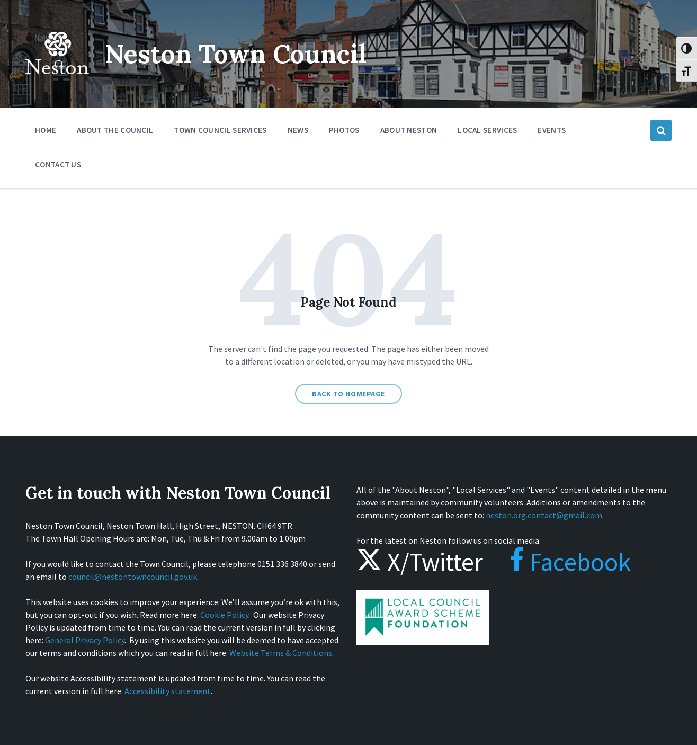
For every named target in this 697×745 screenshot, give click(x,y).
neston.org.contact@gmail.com (544, 515)
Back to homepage (348, 393)
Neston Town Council (236, 54)
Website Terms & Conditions (280, 653)
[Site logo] (57, 81)
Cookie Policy (224, 614)
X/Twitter (419, 562)
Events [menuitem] (552, 130)
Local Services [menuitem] (487, 130)
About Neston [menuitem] (408, 130)
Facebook (559, 562)
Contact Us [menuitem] (58, 164)
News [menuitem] (298, 130)
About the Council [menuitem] (115, 130)
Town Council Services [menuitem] (220, 130)
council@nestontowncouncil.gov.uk (132, 576)
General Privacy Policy (84, 640)
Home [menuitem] (45, 130)
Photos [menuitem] (344, 130)
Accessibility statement (167, 691)
